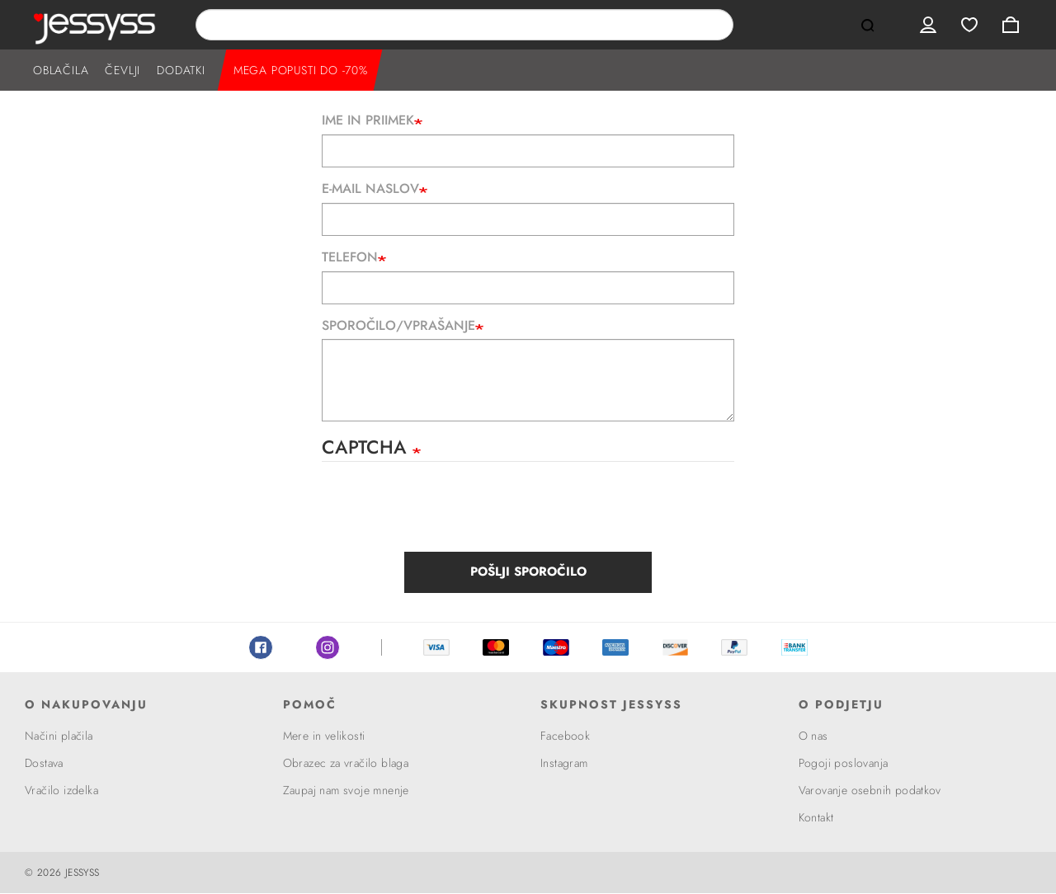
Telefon (350, 257)
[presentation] (447, 511)
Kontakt (816, 817)
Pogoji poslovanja (844, 763)
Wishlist (969, 24)
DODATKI (181, 70)
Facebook (260, 647)
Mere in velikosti (324, 735)
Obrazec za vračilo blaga (346, 763)
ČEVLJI (122, 70)
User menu (928, 24)
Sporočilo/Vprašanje (398, 326)
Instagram (327, 647)
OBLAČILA (60, 70)
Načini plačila (59, 735)
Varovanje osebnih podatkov (870, 790)
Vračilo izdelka (61, 790)
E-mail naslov (370, 189)
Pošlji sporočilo (528, 571)
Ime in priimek (368, 120)
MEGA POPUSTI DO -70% (300, 70)
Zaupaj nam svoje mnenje (346, 790)
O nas (813, 735)
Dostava (44, 763)
